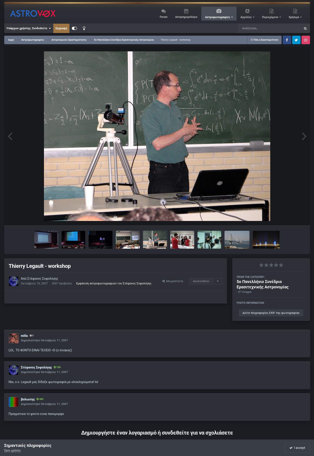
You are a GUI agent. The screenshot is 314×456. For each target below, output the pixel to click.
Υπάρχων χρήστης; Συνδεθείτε (28, 28)
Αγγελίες (246, 17)
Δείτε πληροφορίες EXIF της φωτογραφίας (270, 312)
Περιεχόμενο (270, 17)
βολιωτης (28, 399)
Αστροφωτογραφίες (218, 17)
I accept (297, 448)
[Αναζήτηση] (261, 28)
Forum (164, 17)
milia (24, 335)
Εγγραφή (61, 28)
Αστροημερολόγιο (186, 17)
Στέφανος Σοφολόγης (42, 278)
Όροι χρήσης (12, 450)
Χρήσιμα (294, 17)
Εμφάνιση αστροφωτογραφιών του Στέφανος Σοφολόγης (114, 283)
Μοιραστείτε (172, 281)
